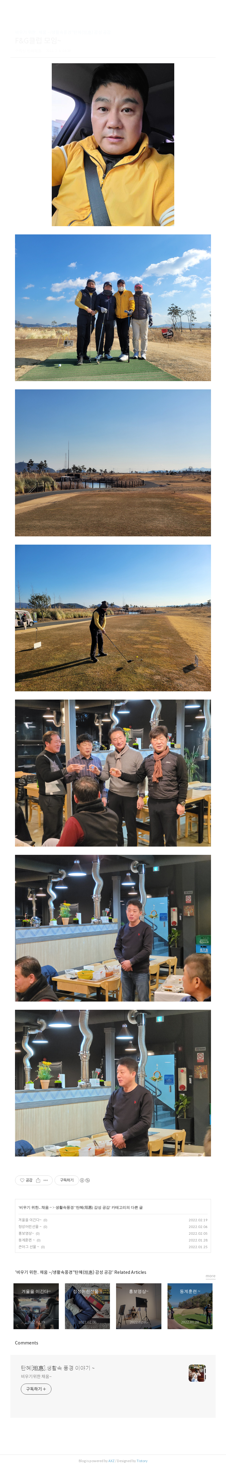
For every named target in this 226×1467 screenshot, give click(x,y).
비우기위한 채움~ (36, 1376)
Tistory (142, 1461)
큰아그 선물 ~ (28, 1247)
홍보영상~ (26, 1233)
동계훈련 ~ (26, 1240)
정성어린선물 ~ (30, 1226)
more (211, 1275)
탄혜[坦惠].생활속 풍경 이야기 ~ (58, 1368)
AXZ (111, 1461)
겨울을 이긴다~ (30, 1220)
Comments (26, 1343)
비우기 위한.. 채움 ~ (35, 1207)
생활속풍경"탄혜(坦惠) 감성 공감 (82, 1207)
